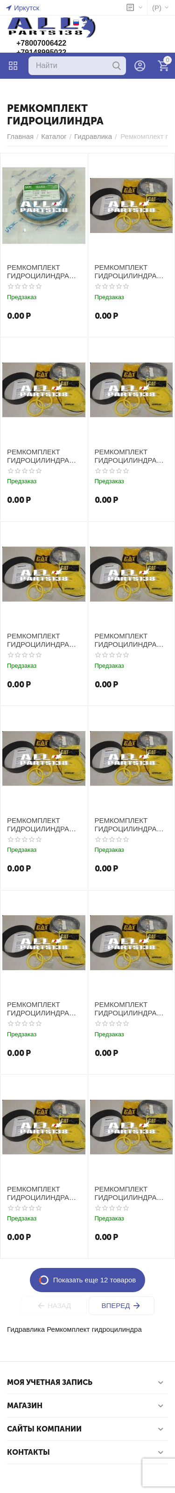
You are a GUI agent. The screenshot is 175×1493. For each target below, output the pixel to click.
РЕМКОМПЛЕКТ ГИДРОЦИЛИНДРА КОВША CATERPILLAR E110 (128, 456)
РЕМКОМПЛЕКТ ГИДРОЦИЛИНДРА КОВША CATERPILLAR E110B (42, 640)
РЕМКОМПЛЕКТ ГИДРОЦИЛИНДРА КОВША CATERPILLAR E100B (42, 456)
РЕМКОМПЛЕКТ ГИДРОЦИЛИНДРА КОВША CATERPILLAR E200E (42, 1193)
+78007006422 (41, 43)
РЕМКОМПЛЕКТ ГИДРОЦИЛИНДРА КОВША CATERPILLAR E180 (128, 824)
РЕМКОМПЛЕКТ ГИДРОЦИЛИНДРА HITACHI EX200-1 (38, 271)
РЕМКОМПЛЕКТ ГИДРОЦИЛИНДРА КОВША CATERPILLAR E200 (40, 1008)
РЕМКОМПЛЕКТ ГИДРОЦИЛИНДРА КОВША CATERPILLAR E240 (128, 1193)
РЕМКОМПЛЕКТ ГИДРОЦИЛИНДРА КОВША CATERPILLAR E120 (128, 640)
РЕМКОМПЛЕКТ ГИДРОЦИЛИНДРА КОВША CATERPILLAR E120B (42, 824)
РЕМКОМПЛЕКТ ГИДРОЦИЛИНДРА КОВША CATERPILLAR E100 (128, 271)
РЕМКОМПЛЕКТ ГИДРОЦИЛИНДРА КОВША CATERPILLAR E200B (130, 1008)
